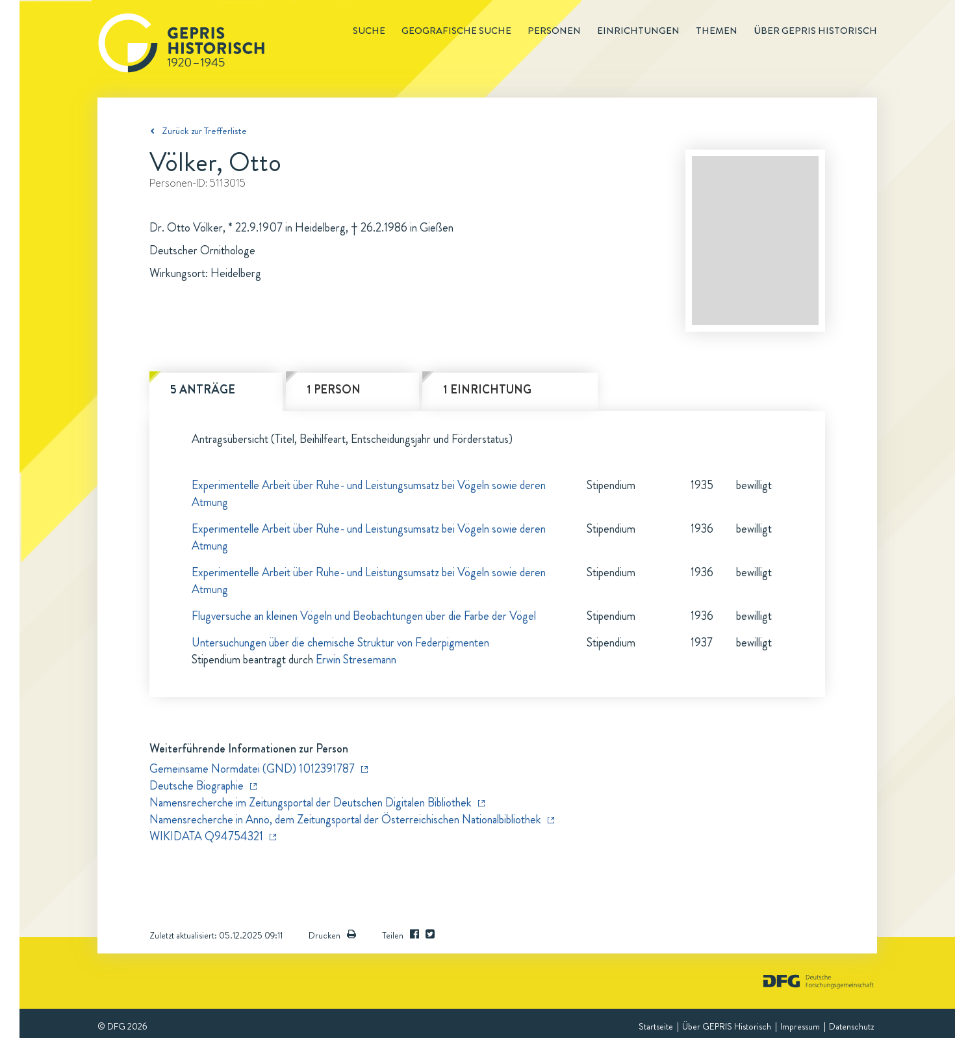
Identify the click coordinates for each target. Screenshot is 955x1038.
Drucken (332, 935)
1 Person (334, 389)
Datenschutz (851, 1026)
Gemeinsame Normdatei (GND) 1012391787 (252, 768)
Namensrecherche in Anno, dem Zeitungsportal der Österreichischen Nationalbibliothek (345, 819)
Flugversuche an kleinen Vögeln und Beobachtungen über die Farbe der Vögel (364, 615)
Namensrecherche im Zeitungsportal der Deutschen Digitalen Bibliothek (310, 802)
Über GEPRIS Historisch (726, 1026)
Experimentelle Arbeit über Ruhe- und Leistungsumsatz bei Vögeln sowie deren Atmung (369, 494)
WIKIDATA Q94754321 (206, 836)
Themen (716, 30)
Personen (554, 30)
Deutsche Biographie (196, 785)
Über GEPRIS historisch (815, 30)
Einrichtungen (638, 30)
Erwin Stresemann (356, 659)
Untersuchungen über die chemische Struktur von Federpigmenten (340, 642)
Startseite (656, 1026)
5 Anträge (202, 389)
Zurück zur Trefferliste (204, 131)
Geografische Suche (456, 30)
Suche (369, 30)
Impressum (800, 1026)
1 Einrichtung (487, 389)
